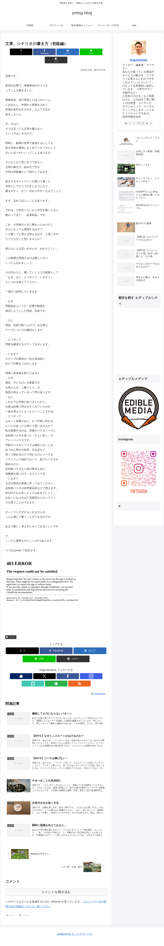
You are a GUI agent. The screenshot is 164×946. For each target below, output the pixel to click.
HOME (92, 937)
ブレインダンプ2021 (144, 937)
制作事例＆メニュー (122, 937)
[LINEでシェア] (73, 52)
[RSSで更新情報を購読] (76, 668)
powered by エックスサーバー (75, 921)
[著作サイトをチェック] (36, 668)
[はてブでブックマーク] (56, 52)
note (159, 937)
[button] (90, 52)
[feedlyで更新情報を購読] (70, 668)
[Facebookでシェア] (39, 52)
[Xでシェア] (22, 52)
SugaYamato (138, 60)
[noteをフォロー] (63, 668)
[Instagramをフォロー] (56, 668)
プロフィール (104, 937)
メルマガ (11, 629)
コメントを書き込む (56, 879)
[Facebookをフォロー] (49, 668)
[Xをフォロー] (43, 668)
